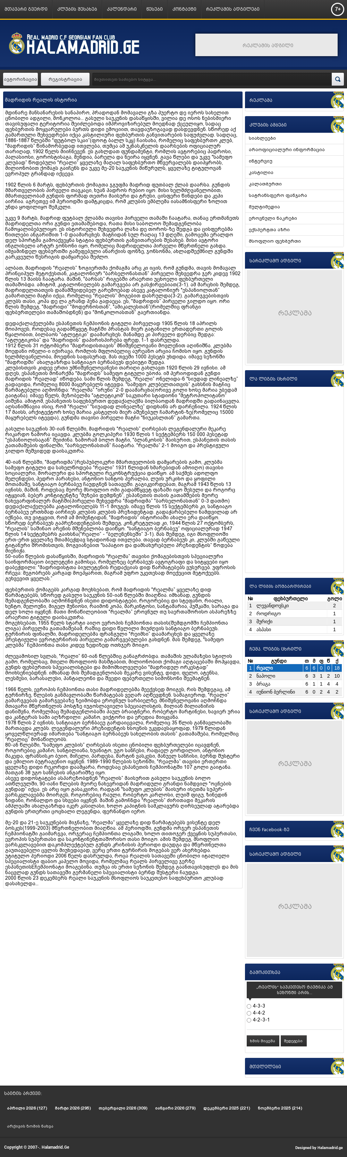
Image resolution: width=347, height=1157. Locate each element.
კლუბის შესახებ (77, 9)
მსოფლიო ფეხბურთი (275, 241)
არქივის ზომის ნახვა (30, 1126)
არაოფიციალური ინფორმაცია (287, 149)
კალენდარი (122, 9)
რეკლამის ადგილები (233, 9)
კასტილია (261, 172)
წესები (154, 9)
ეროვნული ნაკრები (273, 218)
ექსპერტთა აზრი (269, 229)
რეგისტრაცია (65, 79)
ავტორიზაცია (20, 79)
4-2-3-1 (260, 1020)
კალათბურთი (265, 183)
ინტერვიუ (260, 161)
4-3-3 (258, 1006)
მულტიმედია (264, 206)
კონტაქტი (184, 9)
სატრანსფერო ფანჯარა (278, 195)
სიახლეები (262, 138)
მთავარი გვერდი (26, 9)
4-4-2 (258, 1013)
